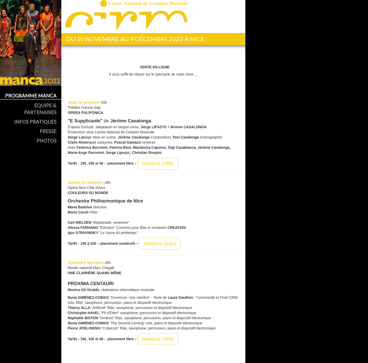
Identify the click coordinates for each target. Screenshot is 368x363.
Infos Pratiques (35, 122)
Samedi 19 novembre (85, 182)
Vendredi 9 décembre (86, 263)
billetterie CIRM (158, 163)
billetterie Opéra (160, 243)
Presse (48, 131)
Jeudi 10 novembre (84, 102)
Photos (46, 141)
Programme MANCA (30, 96)
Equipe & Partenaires (40, 108)
